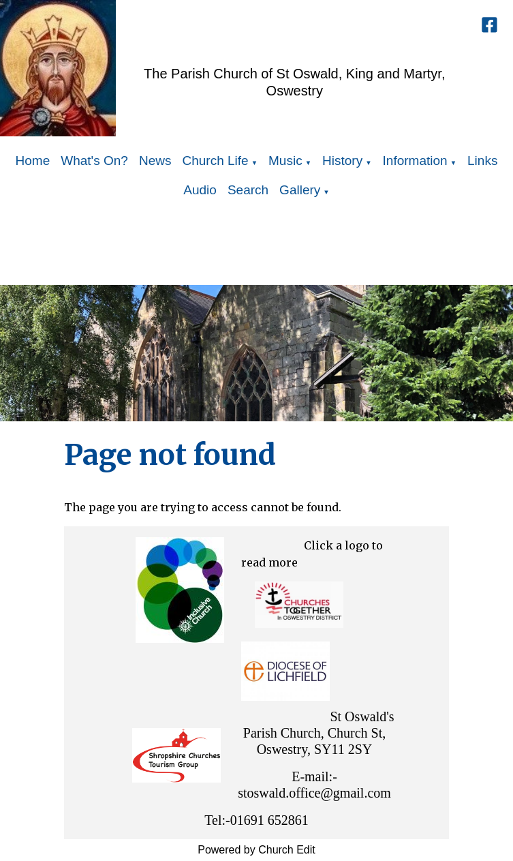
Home (33, 160)
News (155, 160)
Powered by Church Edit (256, 850)
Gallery (299, 190)
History (342, 160)
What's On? (94, 160)
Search (248, 190)
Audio (200, 190)
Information (415, 160)
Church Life (215, 160)
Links (482, 160)
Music (285, 160)
